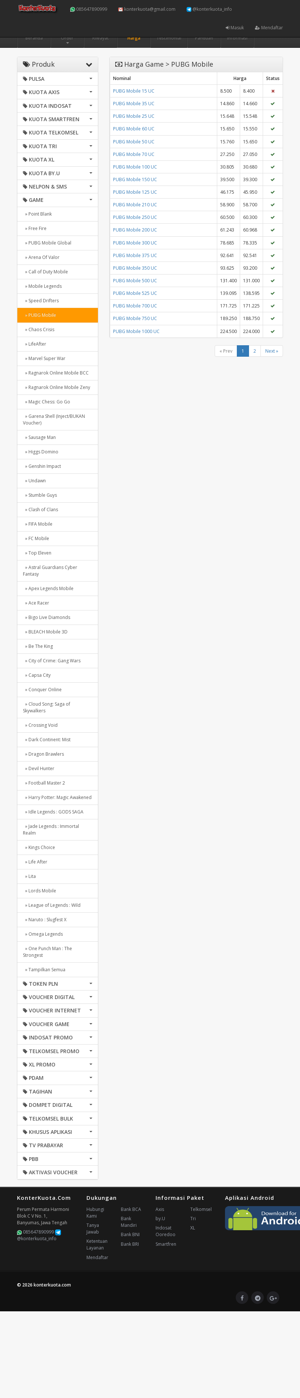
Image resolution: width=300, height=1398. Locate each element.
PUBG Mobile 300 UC (135, 243)
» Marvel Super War (44, 358)
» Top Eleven (37, 553)
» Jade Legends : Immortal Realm (51, 829)
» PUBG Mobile (39, 315)
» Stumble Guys (40, 495)
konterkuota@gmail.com (146, 9)
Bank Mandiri (129, 1221)
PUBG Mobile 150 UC (135, 179)
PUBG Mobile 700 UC (135, 306)
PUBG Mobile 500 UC (135, 280)
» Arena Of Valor (41, 257)
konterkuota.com (52, 1285)
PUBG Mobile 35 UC (133, 103)
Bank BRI (130, 1244)
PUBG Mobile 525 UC (135, 293)
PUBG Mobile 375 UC (135, 255)
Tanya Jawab (92, 1228)
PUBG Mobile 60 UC (133, 129)
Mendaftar (269, 27)
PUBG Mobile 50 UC (133, 142)
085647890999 (88, 9)
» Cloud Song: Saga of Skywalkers (46, 707)
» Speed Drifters (41, 300)
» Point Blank (37, 214)
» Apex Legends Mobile (48, 588)
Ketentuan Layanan (97, 1244)
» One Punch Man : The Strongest (47, 951)
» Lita (29, 876)
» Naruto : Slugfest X (45, 919)
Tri (193, 1218)
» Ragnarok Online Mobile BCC (56, 373)
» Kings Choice (39, 847)
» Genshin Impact (42, 466)
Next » (271, 351)
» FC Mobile (36, 538)
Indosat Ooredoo (165, 1231)
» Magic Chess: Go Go (46, 402)
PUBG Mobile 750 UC (135, 318)
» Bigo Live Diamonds (46, 617)
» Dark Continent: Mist (47, 739)
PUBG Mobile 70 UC (133, 154)
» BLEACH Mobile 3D (45, 632)
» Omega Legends (43, 934)
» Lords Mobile (39, 891)
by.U (160, 1218)
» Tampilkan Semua (44, 969)
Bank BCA (131, 1209)
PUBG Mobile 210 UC (135, 205)
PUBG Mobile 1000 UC (136, 331)
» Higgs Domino (40, 452)
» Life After (35, 862)
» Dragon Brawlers (43, 754)
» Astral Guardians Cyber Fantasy (50, 570)
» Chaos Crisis (38, 329)
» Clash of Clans (40, 509)
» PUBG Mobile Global (47, 243)
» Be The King (38, 646)
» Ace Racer (36, 603)
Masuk (235, 27)
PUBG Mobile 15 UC (133, 91)
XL (192, 1228)
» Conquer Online (42, 689)
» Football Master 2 (44, 783)
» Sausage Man (39, 437)
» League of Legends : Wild (52, 905)
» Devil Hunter (38, 768)
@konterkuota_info (209, 9)
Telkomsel (201, 1209)
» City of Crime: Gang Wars (52, 661)
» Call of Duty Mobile (45, 272)
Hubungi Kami (95, 1212)
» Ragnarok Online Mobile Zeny (56, 387)
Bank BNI (130, 1234)
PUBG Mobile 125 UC (135, 192)
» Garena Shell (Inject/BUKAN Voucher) (54, 419)
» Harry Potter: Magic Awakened (57, 797)
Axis (160, 1209)
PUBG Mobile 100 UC (135, 167)
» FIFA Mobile (37, 524)
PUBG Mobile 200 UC (135, 230)
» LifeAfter (34, 344)
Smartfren (166, 1244)
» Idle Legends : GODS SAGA (53, 812)
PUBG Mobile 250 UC (135, 217)
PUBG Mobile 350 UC (135, 268)
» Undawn (34, 480)
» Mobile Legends (42, 286)
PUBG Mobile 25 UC (133, 116)
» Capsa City (37, 675)
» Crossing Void (40, 725)
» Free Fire (35, 228)
